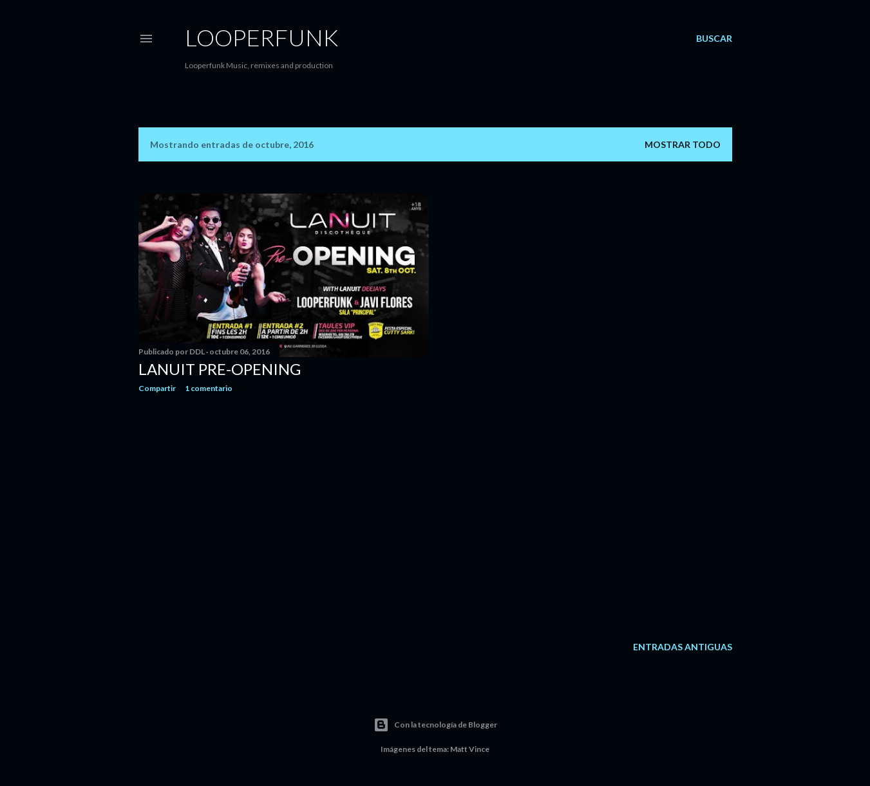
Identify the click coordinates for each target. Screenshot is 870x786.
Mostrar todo (683, 144)
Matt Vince (469, 749)
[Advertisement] (283, 515)
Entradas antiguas (682, 646)
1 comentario (208, 388)
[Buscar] (714, 38)
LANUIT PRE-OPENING (219, 369)
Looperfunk (261, 37)
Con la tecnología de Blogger (435, 725)
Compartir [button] (157, 388)
